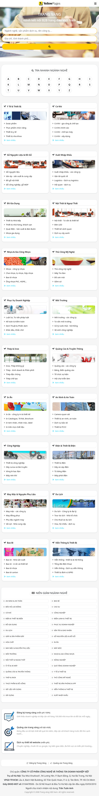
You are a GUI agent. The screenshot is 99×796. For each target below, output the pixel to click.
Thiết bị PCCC (60, 427)
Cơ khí (58, 106)
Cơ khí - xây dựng (62, 136)
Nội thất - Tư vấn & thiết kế (66, 220)
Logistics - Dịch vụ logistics (66, 180)
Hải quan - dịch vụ (62, 184)
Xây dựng (10, 695)
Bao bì (10, 542)
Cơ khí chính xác (61, 127)
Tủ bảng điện (60, 471)
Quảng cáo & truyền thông (69, 348)
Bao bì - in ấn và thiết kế (17, 564)
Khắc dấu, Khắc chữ (15, 330)
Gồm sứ (57, 281)
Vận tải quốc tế (61, 176)
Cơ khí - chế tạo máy (63, 132)
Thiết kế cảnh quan (63, 229)
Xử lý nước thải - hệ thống (66, 325)
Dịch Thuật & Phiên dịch (17, 325)
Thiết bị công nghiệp (15, 463)
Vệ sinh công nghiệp (63, 330)
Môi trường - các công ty (65, 317)
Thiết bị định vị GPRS (63, 572)
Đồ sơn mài (59, 277)
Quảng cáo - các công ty (65, 366)
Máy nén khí (11, 475)
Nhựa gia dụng (13, 233)
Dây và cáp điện (61, 467)
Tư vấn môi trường (62, 321)
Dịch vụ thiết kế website (33, 742)
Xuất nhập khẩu (63, 155)
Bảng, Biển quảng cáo (64, 370)
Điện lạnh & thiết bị (63, 618)
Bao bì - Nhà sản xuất (15, 559)
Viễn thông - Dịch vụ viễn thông (68, 568)
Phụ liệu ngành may (15, 519)
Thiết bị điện (60, 463)
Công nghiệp (13, 445)
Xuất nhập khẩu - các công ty (67, 172)
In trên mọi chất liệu (15, 427)
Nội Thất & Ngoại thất (66, 203)
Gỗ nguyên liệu (13, 172)
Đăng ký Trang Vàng (37, 763)
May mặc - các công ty (16, 511)
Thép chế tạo (12, 378)
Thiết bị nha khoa (14, 136)
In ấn (9, 397)
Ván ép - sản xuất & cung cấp (19, 176)
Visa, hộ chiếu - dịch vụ (64, 524)
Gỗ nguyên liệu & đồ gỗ (19, 155)
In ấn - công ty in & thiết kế (18, 414)
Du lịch (59, 494)
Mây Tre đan (59, 273)
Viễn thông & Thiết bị (66, 542)
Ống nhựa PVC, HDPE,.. (16, 281)
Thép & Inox (13, 348)
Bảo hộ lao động (13, 607)
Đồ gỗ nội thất (12, 180)
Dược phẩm (11, 123)
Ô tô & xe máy (11, 666)
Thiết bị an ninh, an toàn (65, 418)
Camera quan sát (62, 414)
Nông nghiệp (60, 660)
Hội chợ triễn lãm (62, 378)
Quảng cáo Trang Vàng (62, 763)
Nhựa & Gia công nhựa (18, 252)
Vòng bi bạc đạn (13, 471)
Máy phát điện (60, 475)
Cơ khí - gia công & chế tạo (66, 123)
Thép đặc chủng (13, 374)
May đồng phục (13, 515)
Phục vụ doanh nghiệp (18, 300)
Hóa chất (10, 642)
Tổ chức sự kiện (61, 374)
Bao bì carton (12, 572)
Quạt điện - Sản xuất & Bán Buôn (21, 229)
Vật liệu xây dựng (13, 689)
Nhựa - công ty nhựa (15, 269)
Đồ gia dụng (13, 203)
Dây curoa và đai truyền (16, 467)
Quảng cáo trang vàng (34, 727)
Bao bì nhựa (11, 277)
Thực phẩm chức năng (16, 127)
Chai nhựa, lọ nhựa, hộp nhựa (19, 273)
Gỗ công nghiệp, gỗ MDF (17, 184)
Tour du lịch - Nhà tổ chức (66, 515)
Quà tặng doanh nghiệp (65, 666)
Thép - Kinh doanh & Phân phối (20, 370)
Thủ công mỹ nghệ (65, 252)
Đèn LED (58, 224)
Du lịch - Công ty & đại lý (65, 511)
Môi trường (61, 300)
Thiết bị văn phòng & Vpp (65, 683)
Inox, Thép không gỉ (15, 366)
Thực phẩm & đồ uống (15, 683)
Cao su (57, 607)
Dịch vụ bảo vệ (61, 422)
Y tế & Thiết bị (14, 106)
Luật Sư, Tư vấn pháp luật (17, 317)
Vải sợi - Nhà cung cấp (16, 524)
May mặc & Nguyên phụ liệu (21, 494)
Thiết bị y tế (11, 132)
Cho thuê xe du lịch (63, 519)
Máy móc (58, 648)
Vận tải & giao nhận (63, 630)
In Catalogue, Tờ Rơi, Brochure (19, 418)
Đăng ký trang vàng (33, 712)
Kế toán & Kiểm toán (15, 321)
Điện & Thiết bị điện (65, 445)
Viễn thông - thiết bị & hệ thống (68, 559)
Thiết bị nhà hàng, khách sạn (19, 224)
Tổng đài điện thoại (63, 564)
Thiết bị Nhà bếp (13, 220)
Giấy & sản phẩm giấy (15, 636)
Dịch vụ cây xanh (62, 233)
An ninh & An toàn (64, 397)
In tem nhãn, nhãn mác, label (19, 422)
